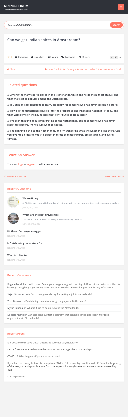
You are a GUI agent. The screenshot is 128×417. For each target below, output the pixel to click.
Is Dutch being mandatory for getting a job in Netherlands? (60, 294)
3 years (54, 56)
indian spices (96, 69)
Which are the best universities (40, 214)
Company (23, 56)
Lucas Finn (37, 56)
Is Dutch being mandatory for (24, 243)
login (21, 164)
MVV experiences (16, 376)
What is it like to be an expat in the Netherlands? (53, 308)
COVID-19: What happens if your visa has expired (33, 356)
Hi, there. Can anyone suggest (24, 231)
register (31, 164)
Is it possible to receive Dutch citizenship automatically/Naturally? (42, 342)
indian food (53, 69)
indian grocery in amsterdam (74, 69)
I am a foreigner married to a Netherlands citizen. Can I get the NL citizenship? (49, 349)
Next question (114, 176)
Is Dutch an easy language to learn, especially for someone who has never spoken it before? (62, 104)
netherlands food (112, 69)
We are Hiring (30, 198)
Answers (68, 56)
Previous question (15, 176)
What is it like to (17, 255)
